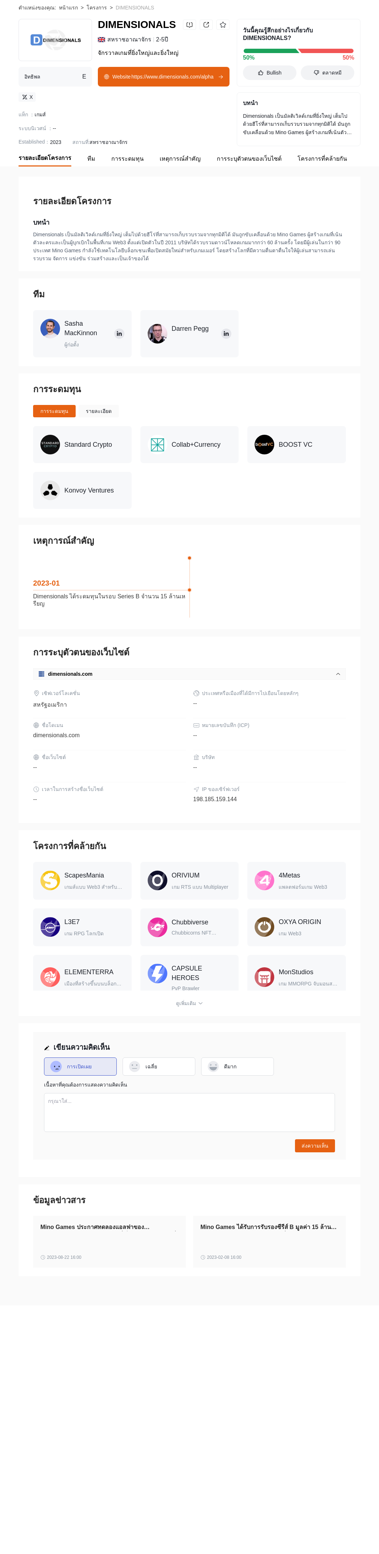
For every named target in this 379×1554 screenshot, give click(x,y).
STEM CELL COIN (203, 1526)
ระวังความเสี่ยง (68, 1414)
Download (338, 15)
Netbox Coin (158, 1526)
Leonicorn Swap (310, 1537)
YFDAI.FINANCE (71, 1537)
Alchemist (245, 1526)
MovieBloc (278, 1526)
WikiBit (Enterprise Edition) (49, 1421)
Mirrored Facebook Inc (256, 1537)
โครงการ (97, 56)
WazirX (68, 1526)
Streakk (308, 1526)
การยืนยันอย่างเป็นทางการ (264, 1414)
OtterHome (208, 1537)
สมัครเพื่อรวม (102, 1421)
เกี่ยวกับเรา (31, 1414)
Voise (179, 1537)
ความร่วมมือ (167, 1421)
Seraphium (113, 1537)
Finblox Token (34, 1526)
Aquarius (123, 1526)
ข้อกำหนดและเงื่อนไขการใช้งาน (130, 1414)
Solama (94, 1526)
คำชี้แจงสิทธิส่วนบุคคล (200, 1414)
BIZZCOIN (30, 1537)
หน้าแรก (68, 56)
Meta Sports (149, 1537)
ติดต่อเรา (135, 1421)
